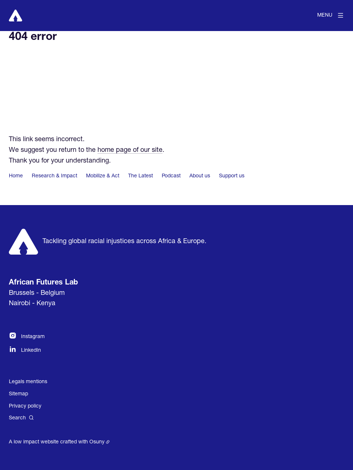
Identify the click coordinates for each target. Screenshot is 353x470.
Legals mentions (28, 382)
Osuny (96, 442)
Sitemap (18, 394)
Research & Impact (54, 176)
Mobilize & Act (102, 176)
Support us (231, 176)
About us (199, 176)
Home (16, 176)
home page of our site (129, 150)
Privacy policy (25, 406)
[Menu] (330, 15)
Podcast (171, 176)
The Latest (140, 176)
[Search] (21, 418)
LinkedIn (31, 350)
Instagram (33, 337)
